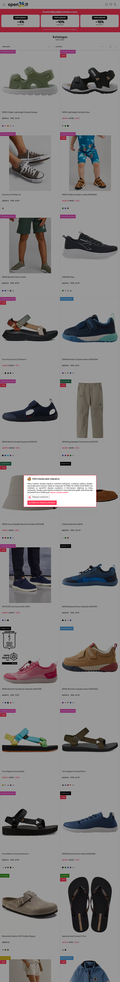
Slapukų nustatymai (38, 497)
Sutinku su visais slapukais (42, 503)
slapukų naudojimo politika (59, 492)
